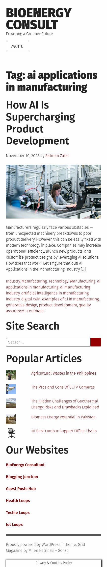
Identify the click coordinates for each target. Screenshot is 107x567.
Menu (17, 46)
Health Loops (18, 500)
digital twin (30, 299)
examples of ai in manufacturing (70, 299)
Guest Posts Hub (21, 488)
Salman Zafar (57, 155)
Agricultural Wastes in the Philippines (63, 373)
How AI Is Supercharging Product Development (40, 123)
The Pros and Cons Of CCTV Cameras (63, 387)
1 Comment (34, 311)
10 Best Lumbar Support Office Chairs (64, 431)
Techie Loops (18, 512)
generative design (21, 305)
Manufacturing (34, 281)
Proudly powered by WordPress (33, 544)
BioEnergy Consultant (25, 464)
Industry (13, 281)
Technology (58, 281)
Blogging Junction (22, 476)
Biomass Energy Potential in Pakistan (63, 417)
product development (58, 305)
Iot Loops (14, 524)
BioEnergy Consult (39, 19)
